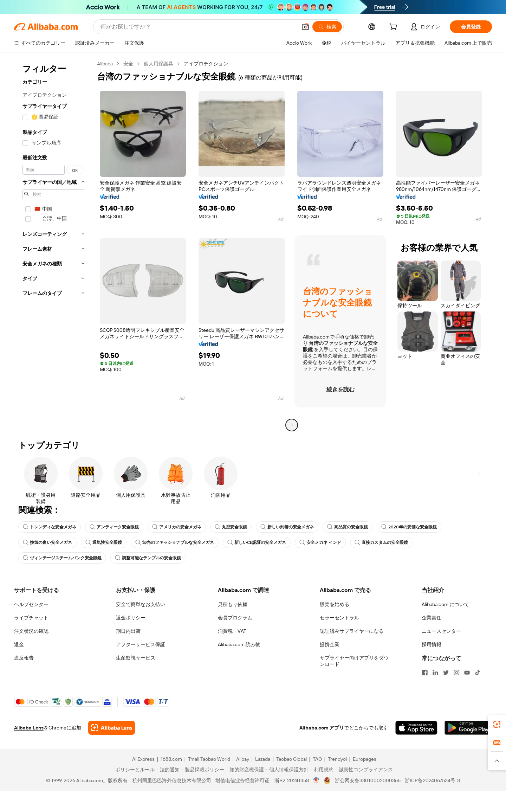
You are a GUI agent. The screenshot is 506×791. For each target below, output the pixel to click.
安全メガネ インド (320, 542)
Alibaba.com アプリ (321, 728)
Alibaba (105, 63)
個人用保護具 (158, 63)
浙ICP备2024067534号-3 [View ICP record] (432, 780)
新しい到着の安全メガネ (287, 527)
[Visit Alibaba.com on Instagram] (456, 672)
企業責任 (431, 617)
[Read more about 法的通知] (168, 769)
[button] (305, 26)
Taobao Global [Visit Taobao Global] (291, 759)
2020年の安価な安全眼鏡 (409, 527)
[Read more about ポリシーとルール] (134, 769)
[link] (497, 724)
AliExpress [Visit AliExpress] (143, 759)
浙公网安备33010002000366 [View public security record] (368, 780)
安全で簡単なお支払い (140, 604)
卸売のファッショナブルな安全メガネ (174, 542)
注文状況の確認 (31, 631)
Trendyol (337, 759)
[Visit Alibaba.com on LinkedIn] (435, 672)
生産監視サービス (135, 658)
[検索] (327, 26)
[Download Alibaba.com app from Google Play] (468, 728)
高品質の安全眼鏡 (347, 527)
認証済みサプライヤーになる (352, 631)
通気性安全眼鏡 (103, 542)
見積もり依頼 (232, 604)
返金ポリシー (130, 617)
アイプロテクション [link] (206, 63)
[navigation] (53, 245)
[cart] (394, 28)
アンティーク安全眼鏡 (114, 527)
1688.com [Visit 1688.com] (171, 759)
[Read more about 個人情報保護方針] (287, 769)
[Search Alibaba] (198, 27)
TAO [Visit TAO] (317, 759)
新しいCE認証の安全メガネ (256, 542)
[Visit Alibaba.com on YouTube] (467, 672)
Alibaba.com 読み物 (239, 644)
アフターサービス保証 (140, 644)
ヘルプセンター (31, 604)
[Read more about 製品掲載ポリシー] (203, 769)
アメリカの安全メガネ (176, 527)
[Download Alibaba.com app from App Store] (416, 728)
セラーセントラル (339, 617)
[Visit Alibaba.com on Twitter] (446, 672)
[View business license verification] (316, 780)
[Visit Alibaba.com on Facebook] (425, 672)
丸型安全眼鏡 (231, 527)
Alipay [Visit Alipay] (242, 759)
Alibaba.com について (445, 604)
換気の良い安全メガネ (47, 542)
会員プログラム (235, 617)
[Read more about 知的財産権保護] (245, 769)
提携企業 (329, 644)
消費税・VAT (232, 631)
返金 (19, 644)
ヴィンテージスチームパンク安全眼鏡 (62, 558)
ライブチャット (31, 617)
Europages (364, 759)
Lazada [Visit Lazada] (262, 759)
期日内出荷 (128, 631)
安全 (128, 63)
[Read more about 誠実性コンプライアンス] (364, 769)
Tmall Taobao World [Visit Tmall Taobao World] (209, 759)
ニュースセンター (441, 631)
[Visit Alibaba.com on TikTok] (477, 672)
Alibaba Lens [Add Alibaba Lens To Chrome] (29, 728)
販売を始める (334, 604)
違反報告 (24, 658)
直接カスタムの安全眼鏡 (381, 542)
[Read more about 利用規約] (322, 769)
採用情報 (431, 644)
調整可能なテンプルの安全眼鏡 (148, 558)
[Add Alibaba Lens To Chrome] (111, 728)
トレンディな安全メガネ (49, 527)
